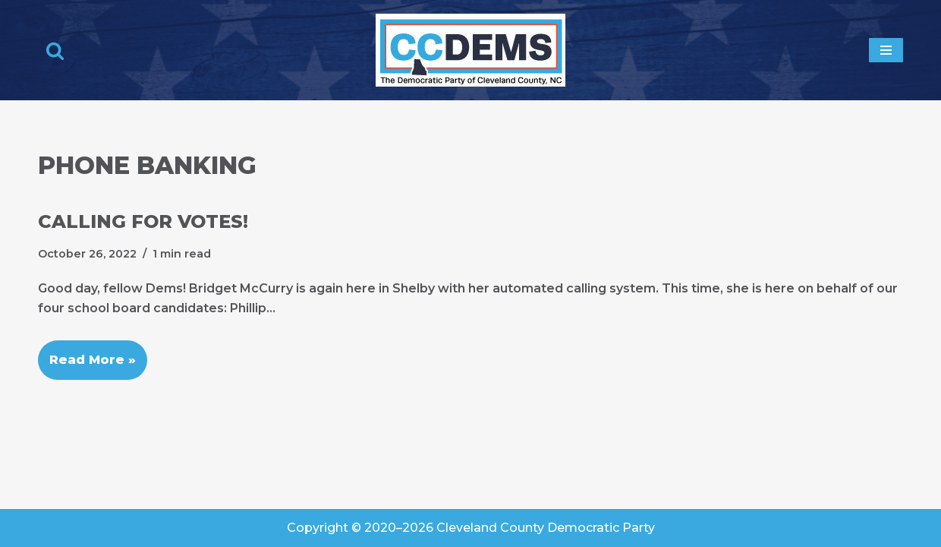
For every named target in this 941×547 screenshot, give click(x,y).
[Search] (55, 50)
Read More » (87, 353)
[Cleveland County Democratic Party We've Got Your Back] (470, 50)
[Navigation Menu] (886, 50)
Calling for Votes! (143, 221)
